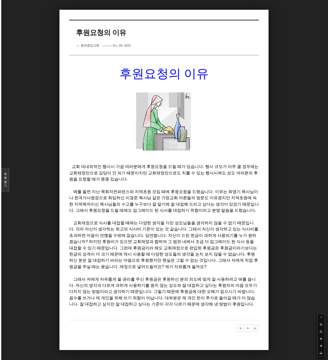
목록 (5, 180)
